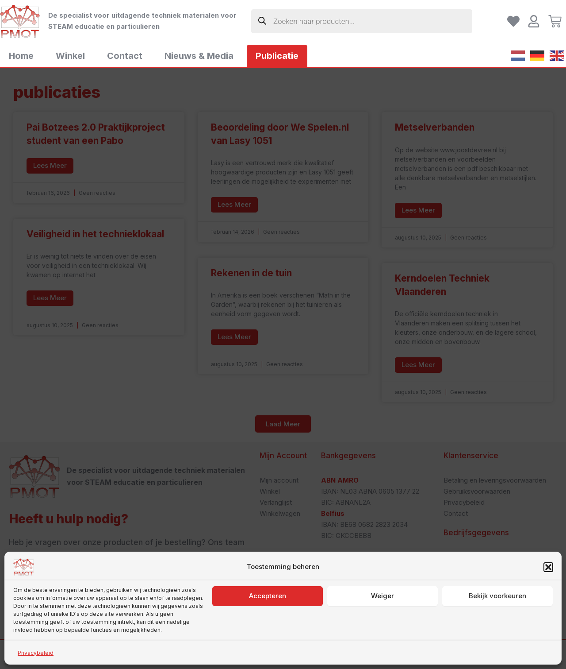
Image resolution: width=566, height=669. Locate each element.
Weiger (382, 642)
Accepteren (267, 642)
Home (21, 55)
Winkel (70, 55)
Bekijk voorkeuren (497, 642)
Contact (124, 55)
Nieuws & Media (198, 55)
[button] (548, 613)
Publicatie (277, 55)
